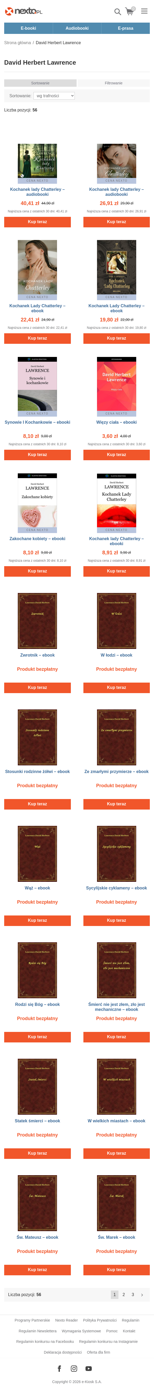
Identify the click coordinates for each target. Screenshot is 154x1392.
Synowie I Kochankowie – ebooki (37, 422)
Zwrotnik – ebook (37, 655)
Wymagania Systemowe (81, 1331)
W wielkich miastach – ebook (116, 1121)
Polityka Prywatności (100, 1320)
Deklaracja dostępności (63, 1352)
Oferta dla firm (98, 1352)
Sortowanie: (20, 96)
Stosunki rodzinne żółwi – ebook (37, 771)
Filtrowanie (114, 83)
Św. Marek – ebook (116, 1237)
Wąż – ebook (37, 888)
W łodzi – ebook (116, 655)
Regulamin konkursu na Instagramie (108, 1341)
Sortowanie (40, 83)
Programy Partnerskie (32, 1320)
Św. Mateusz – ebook (37, 1237)
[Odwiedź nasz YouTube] (88, 1368)
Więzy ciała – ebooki (116, 422)
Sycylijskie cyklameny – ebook (116, 888)
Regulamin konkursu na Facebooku (45, 1341)
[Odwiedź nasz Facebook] (59, 1368)
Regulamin (130, 1320)
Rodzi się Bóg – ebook (37, 1004)
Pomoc (112, 1331)
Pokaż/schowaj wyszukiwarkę (118, 12)
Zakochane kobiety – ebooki (37, 538)
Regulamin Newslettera (38, 1331)
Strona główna (17, 42)
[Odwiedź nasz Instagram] (74, 1368)
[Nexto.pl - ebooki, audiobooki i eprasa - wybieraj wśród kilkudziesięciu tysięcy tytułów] (23, 11)
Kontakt (129, 1331)
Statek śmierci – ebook (37, 1121)
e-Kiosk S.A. (92, 1382)
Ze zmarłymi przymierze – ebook (116, 771)
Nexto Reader (66, 1320)
